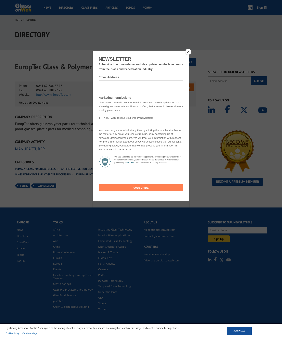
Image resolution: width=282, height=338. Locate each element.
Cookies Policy (12, 333)
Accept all (239, 330)
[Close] (188, 52)
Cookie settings (29, 333)
